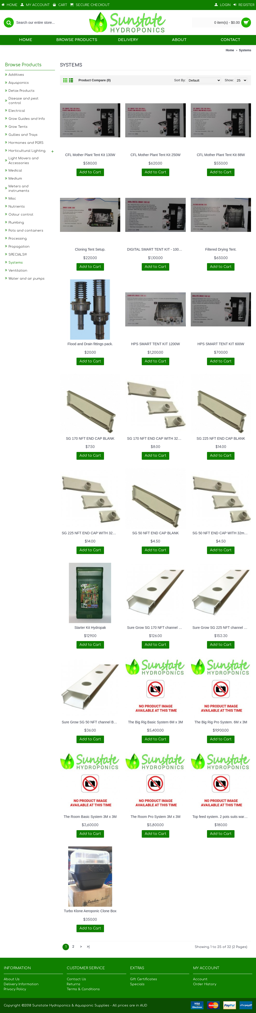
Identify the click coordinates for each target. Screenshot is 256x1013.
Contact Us (76, 979)
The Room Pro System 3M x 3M (155, 817)
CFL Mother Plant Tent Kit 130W (90, 155)
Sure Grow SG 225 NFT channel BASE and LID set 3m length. (221, 628)
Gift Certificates (143, 979)
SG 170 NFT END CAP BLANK (90, 438)
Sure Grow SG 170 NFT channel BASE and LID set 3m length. (156, 628)
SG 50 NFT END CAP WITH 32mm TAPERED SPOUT (221, 533)
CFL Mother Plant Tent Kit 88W (221, 155)
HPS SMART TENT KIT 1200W (155, 344)
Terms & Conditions (83, 989)
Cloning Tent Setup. (90, 249)
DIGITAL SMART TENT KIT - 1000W (155, 249)
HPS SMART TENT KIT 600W (221, 344)
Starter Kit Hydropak (90, 628)
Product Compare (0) (94, 80)
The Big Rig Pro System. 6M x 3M (220, 722)
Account (200, 979)
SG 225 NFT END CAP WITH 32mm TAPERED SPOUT (91, 533)
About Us (12, 979)
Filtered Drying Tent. (220, 249)
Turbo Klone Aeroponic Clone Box (90, 911)
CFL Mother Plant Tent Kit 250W (155, 155)
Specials (137, 984)
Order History (204, 984)
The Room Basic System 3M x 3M (90, 817)
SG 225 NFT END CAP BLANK (220, 438)
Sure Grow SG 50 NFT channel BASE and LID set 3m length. (91, 722)
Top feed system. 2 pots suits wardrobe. (221, 817)
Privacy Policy (15, 989)
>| (88, 946)
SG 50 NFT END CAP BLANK (155, 533)
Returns (73, 984)
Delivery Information (21, 984)
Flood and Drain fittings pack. (90, 344)
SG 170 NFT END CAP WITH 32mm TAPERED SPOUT (156, 438)
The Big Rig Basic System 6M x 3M (155, 722)
